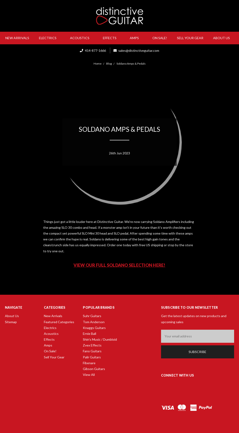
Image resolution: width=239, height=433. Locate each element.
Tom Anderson (94, 322)
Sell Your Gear (190, 38)
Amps (136, 38)
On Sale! (159, 38)
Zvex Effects (92, 345)
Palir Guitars (92, 357)
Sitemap (11, 322)
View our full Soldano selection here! (119, 265)
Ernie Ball (89, 334)
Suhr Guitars (92, 316)
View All (89, 375)
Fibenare (89, 363)
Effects (111, 38)
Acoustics (81, 38)
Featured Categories (59, 322)
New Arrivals (17, 38)
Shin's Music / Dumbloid (100, 339)
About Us (223, 38)
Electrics (49, 38)
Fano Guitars (92, 351)
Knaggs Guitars (94, 328)
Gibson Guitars (94, 369)
